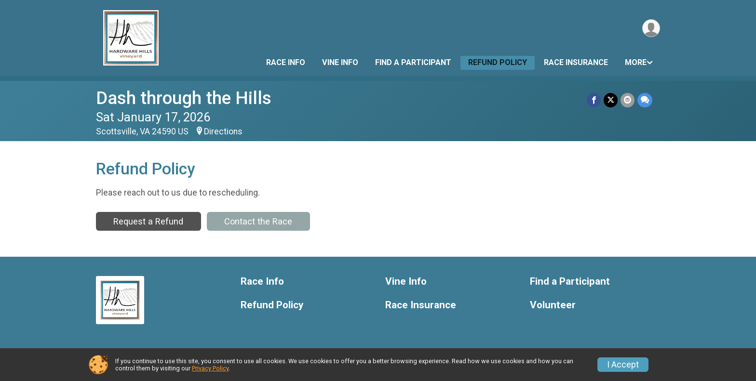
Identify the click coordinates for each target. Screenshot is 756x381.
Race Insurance (576, 62)
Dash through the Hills (183, 98)
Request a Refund (148, 221)
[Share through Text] (644, 100)
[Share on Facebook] (594, 100)
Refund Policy (497, 62)
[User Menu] (651, 28)
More (636, 62)
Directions (223, 131)
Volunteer (553, 305)
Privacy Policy (210, 368)
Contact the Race (258, 221)
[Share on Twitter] (611, 100)
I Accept (623, 364)
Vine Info (340, 62)
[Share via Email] (627, 100)
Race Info (285, 62)
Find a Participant (413, 62)
